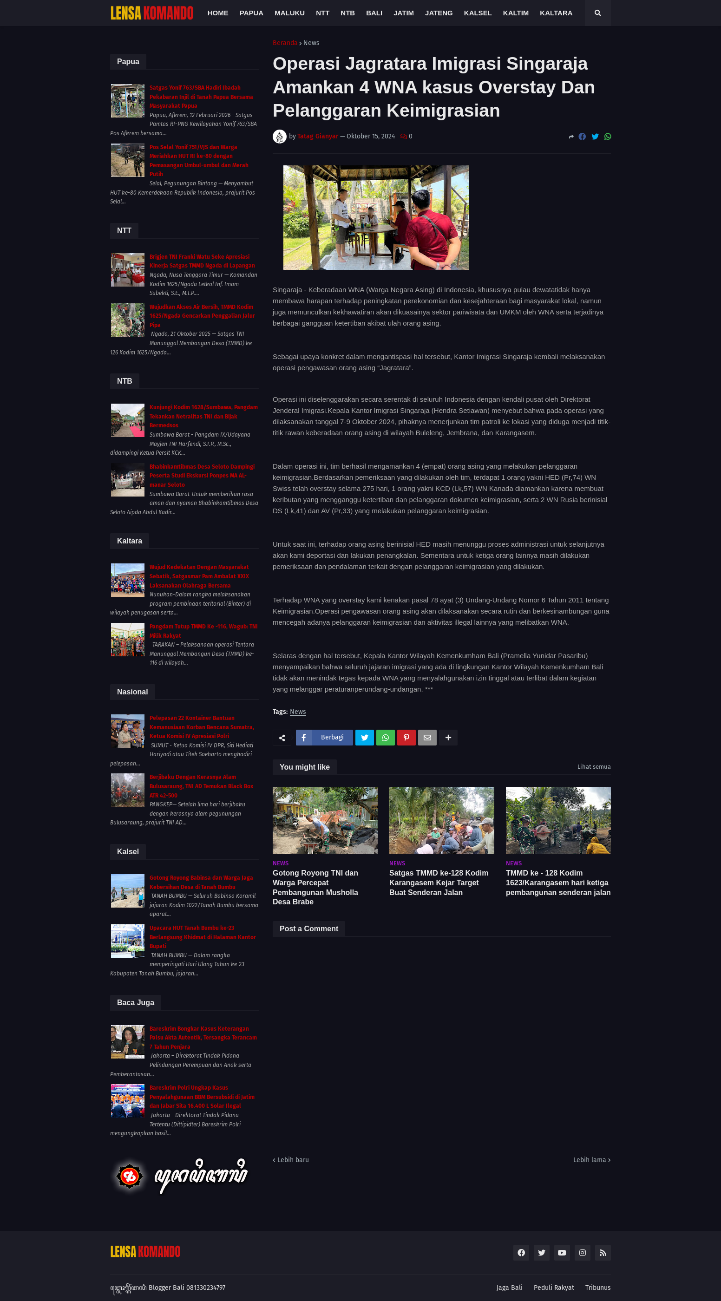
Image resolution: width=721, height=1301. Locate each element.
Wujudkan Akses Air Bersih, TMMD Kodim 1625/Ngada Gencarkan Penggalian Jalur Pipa (202, 316)
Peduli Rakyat (554, 1288)
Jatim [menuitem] (403, 13)
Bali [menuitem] (374, 13)
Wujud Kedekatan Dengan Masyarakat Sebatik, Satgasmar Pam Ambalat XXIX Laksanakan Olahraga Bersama (199, 576)
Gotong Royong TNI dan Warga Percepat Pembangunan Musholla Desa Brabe (315, 887)
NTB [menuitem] (348, 13)
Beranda (285, 43)
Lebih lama (589, 1160)
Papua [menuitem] (251, 13)
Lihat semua (594, 766)
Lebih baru (293, 1160)
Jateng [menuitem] (439, 13)
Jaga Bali (510, 1288)
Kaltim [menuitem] (516, 13)
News (311, 43)
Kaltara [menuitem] (556, 13)
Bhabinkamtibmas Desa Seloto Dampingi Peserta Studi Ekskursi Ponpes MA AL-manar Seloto (202, 476)
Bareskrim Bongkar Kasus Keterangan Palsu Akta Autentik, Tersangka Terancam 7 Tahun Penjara (203, 1038)
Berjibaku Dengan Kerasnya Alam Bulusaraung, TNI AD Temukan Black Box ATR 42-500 (201, 786)
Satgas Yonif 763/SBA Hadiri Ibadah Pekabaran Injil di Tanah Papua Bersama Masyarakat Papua (201, 97)
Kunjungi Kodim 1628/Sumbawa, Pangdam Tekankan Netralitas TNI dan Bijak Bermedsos (204, 416)
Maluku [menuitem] (290, 13)
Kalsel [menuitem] (478, 13)
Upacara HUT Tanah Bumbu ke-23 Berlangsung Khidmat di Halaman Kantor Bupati (203, 937)
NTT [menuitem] (322, 13)
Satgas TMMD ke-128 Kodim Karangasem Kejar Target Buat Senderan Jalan (438, 882)
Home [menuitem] (218, 13)
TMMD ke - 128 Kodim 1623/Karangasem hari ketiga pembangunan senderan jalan (558, 882)
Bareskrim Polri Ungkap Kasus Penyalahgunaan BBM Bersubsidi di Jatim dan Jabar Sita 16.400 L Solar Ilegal (202, 1097)
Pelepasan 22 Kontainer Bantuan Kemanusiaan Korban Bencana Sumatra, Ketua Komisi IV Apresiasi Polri (202, 727)
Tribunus (598, 1288)
